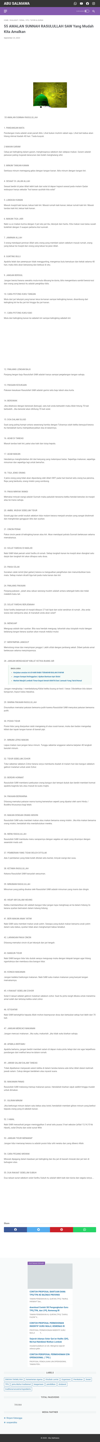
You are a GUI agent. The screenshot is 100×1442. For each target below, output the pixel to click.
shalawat (62, 1384)
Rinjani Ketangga (14, 1418)
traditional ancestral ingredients (18, 1389)
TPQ (7, 1384)
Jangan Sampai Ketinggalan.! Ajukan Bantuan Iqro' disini (36, 677)
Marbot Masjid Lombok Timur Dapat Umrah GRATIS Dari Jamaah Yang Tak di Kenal (47, 681)
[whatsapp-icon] (75, 3)
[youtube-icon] (81, 3)
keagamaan (38, 1384)
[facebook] (15, 1229)
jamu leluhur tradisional (21, 1384)
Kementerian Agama (34, 1379)
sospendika (12, 1422)
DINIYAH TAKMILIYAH (14, 1379)
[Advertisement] (50, 61)
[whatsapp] (84, 1229)
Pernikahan (78, 1379)
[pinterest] (61, 1229)
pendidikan (51, 1384)
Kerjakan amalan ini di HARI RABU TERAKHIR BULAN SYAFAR (38, 672)
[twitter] (38, 1229)
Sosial (88, 1379)
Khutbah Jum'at (52, 1379)
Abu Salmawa (17, 3)
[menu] (7, 11)
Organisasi (66, 1379)
